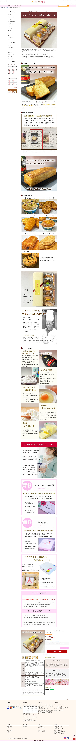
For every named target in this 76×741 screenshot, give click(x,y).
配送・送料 (25, 702)
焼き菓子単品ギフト (11, 23)
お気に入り (15, 5)
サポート (40, 724)
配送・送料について (41, 727)
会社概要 (9, 45)
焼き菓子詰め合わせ (11, 21)
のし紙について (10, 49)
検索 (68, 5)
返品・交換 (40, 702)
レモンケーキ (10, 37)
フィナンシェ (10, 28)
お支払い (9, 702)
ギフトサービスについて (42, 731)
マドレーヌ (10, 26)
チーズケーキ (10, 14)
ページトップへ (67, 699)
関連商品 (8, 732)
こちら (48, 676)
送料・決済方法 (10, 47)
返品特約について (48, 654)
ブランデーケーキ (5, 7)
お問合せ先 (56, 702)
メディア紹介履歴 (11, 54)
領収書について (10, 52)
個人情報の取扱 (24, 738)
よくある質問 (10, 56)
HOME (1, 7)
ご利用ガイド (12, 706)
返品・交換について (41, 730)
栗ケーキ (9, 35)
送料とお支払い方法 (29, 720)
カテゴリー (9, 724)
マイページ (9, 5)
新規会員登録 (25, 726)
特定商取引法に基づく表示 (16, 738)
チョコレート (10, 19)
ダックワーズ (10, 30)
